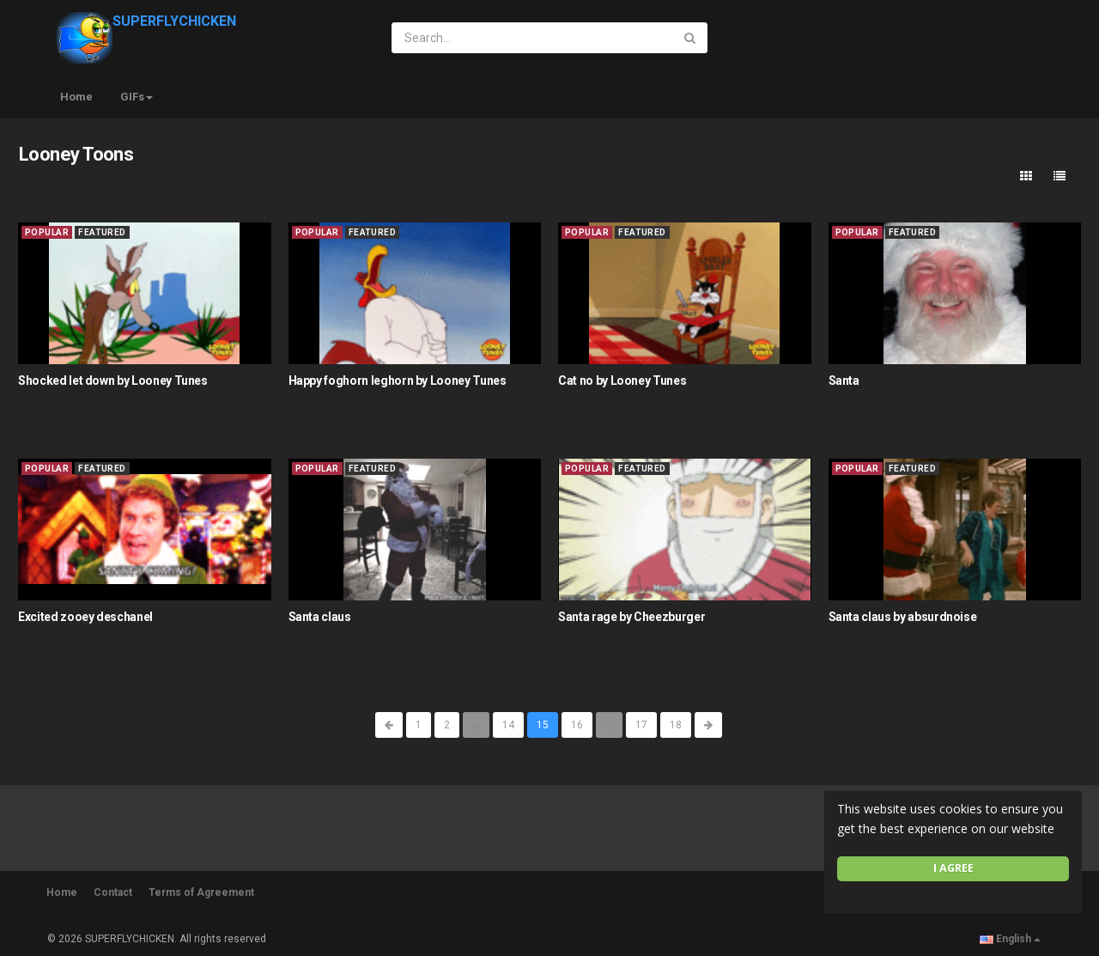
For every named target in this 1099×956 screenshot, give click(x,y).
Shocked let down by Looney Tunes (113, 380)
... (476, 725)
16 (577, 725)
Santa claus (319, 617)
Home (76, 96)
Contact (113, 892)
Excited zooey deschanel (85, 617)
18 (676, 725)
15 (543, 725)
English (1010, 939)
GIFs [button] (136, 96)
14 (508, 725)
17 (641, 725)
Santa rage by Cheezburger (631, 617)
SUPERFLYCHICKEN (146, 21)
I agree (953, 868)
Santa (844, 380)
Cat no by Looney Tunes (622, 380)
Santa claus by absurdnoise (903, 617)
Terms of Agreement (201, 892)
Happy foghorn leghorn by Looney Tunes (397, 380)
